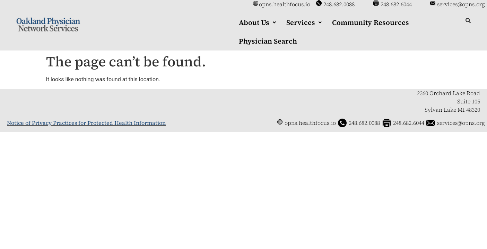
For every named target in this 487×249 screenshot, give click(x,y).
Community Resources (370, 22)
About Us (257, 22)
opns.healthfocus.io (284, 4)
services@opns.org (461, 4)
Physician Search (268, 41)
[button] (257, 22)
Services (304, 22)
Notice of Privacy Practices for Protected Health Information (86, 123)
